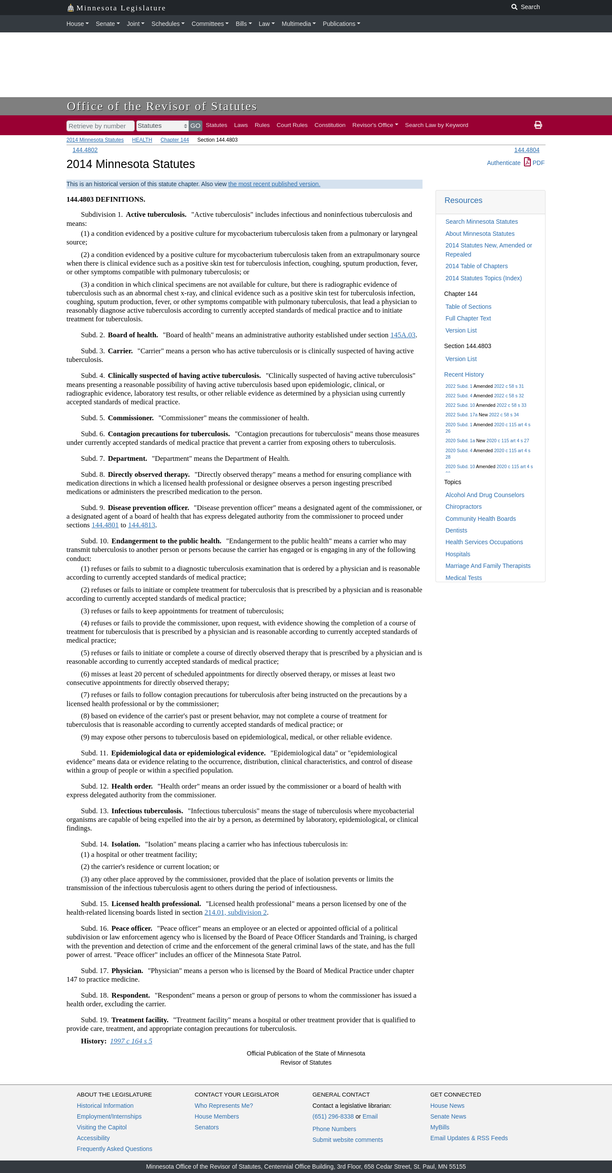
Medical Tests (463, 577)
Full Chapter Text (468, 318)
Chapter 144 (175, 140)
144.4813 (141, 525)
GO (195, 125)
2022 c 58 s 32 (509, 395)
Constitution (330, 125)
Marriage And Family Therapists (487, 565)
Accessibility (93, 1138)
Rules (262, 125)
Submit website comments (347, 1139)
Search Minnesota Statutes (481, 221)
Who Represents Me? (224, 1105)
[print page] (538, 125)
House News (447, 1105)
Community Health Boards (480, 518)
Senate (105, 23)
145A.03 (402, 335)
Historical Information (105, 1105)
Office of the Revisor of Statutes (162, 106)
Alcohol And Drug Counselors (484, 494)
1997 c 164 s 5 (131, 1041)
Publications (339, 23)
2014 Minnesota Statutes (95, 140)
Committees (208, 23)
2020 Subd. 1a (460, 440)
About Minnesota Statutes (479, 233)
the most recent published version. (274, 184)
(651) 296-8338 (333, 1116)
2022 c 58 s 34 (504, 414)
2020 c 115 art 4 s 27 (507, 440)
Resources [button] (464, 200)
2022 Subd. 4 (458, 395)
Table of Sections (468, 306)
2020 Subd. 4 (458, 450)
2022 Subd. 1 (458, 386)
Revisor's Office (373, 125)
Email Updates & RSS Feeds (469, 1138)
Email (370, 1116)
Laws (241, 125)
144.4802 (85, 149)
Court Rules (292, 125)
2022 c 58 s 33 (512, 405)
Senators (207, 1127)
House (75, 23)
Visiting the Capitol (102, 1127)
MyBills (439, 1127)
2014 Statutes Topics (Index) (483, 278)
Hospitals (457, 554)
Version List (460, 330)
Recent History (464, 374)
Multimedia (296, 23)
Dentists (456, 530)
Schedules (165, 23)
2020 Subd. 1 (458, 424)
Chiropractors (463, 506)
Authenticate (504, 162)
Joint (133, 23)
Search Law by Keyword (437, 125)
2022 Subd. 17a (461, 414)
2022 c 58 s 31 (509, 386)
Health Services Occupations (484, 542)
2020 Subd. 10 (460, 466)
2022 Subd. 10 (460, 405)
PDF (534, 162)
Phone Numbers (334, 1128)
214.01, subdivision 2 (236, 912)
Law (264, 23)
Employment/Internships (109, 1116)
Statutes (216, 125)
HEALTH (142, 140)
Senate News (448, 1116)
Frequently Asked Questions (114, 1148)
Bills (241, 23)
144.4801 (105, 525)
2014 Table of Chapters (476, 266)
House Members (217, 1116)
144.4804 (526, 149)
